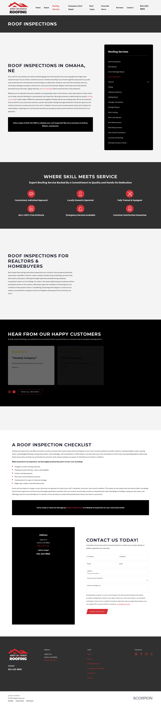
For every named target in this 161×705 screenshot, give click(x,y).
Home (89, 608)
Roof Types (91, 627)
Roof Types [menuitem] (91, 7)
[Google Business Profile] (136, 608)
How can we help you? (94, 550)
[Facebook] (141, 608)
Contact (90, 632)
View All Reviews (30, 367)
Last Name (122, 521)
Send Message (97, 576)
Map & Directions (43, 542)
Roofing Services (93, 618)
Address (89, 535)
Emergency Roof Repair (96, 622)
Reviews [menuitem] (119, 7)
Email (120, 528)
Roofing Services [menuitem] (55, 7)
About (89, 613)
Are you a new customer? (95, 543)
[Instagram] (146, 608)
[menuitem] (128, 61)
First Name (90, 521)
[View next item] (14, 366)
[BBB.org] (152, 608)
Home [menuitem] (38, 7)
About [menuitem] (46, 7)
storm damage (47, 89)
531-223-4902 (144, 7)
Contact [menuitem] (130, 7)
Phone (89, 528)
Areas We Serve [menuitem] (105, 7)
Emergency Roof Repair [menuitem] (75, 7)
